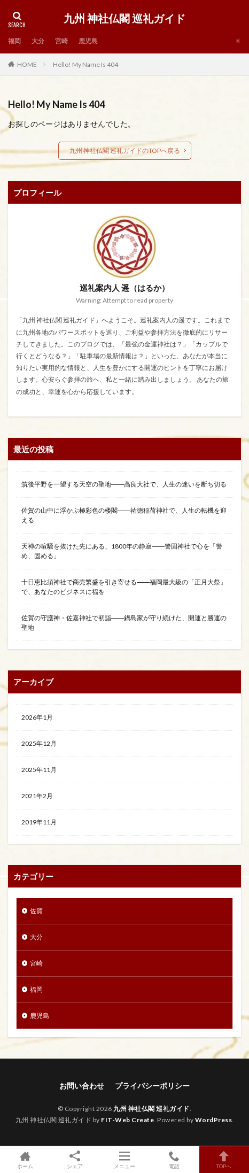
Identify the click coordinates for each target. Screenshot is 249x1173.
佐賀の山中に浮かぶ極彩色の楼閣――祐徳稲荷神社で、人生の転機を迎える (124, 515)
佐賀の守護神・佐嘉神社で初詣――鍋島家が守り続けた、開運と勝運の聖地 (124, 622)
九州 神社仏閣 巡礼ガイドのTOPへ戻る (124, 150)
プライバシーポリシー (152, 1085)
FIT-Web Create (127, 1120)
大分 (38, 41)
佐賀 (36, 911)
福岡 (14, 41)
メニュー (124, 1160)
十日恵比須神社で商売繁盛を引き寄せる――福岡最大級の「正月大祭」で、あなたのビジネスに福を (124, 587)
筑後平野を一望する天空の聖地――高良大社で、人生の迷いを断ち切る (124, 484)
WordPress (213, 1120)
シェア (74, 1160)
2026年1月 (37, 717)
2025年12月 (39, 743)
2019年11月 (39, 822)
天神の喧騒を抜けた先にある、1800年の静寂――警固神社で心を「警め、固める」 (121, 551)
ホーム (25, 1160)
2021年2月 (37, 796)
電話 (174, 1160)
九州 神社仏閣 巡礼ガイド (124, 18)
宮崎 (61, 41)
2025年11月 (39, 770)
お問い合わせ (81, 1085)
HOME (27, 64)
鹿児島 (88, 41)
